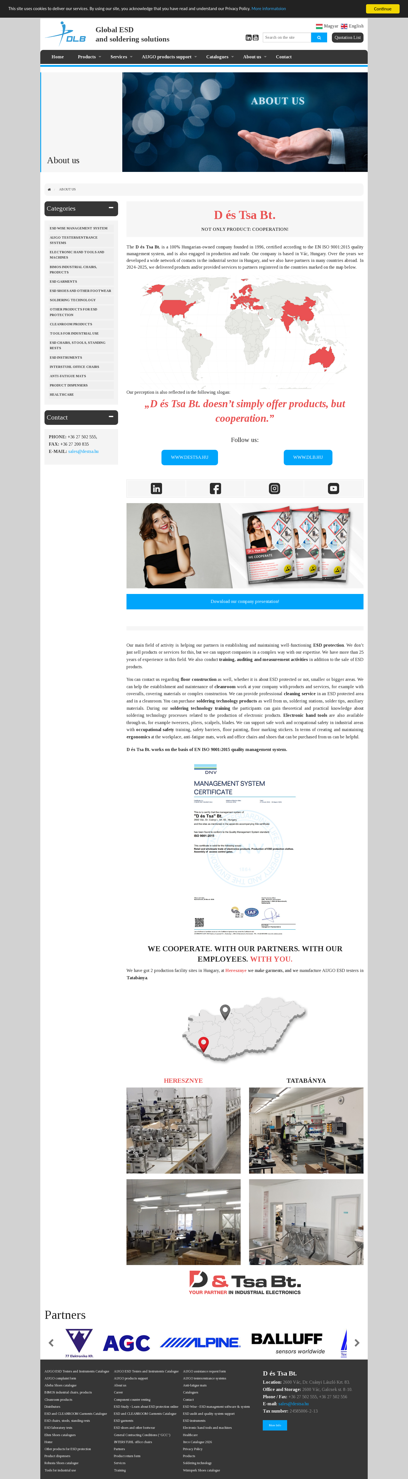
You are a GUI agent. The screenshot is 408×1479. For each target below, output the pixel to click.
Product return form (127, 1456)
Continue (383, 9)
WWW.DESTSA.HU (189, 457)
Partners (119, 1449)
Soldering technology (197, 1463)
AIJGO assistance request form (204, 1371)
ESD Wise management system (78, 228)
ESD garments (123, 1421)
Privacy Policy (193, 1449)
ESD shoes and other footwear (80, 291)
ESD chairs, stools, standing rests (77, 345)
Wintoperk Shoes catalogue (201, 1470)
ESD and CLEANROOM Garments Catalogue (75, 1414)
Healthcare (62, 395)
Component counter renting (132, 1400)
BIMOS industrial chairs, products (73, 269)
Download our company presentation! (245, 601)
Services (119, 56)
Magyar (327, 26)
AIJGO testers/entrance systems (74, 240)
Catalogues (217, 56)
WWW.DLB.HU (308, 457)
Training (120, 1470)
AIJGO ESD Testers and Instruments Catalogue (76, 1371)
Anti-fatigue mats (68, 376)
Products (87, 56)
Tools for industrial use (74, 333)
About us (252, 56)
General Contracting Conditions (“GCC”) (142, 1435)
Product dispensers (69, 385)
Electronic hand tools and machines (77, 254)
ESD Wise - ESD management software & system (216, 1407)
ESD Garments (63, 282)
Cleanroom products (71, 324)
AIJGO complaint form (60, 1378)
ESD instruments (66, 358)
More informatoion (286, 9)
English (352, 26)
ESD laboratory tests (58, 1428)
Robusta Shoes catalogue (61, 1463)
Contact (284, 56)
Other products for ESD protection (73, 312)
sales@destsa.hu (83, 451)
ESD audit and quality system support (209, 1414)
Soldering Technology (73, 300)
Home (57, 56)
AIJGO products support (166, 56)
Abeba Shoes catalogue (60, 1385)
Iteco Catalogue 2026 (197, 1442)
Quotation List (348, 37)
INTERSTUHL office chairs (133, 1442)
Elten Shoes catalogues (60, 1435)
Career (118, 1392)
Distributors (52, 1407)
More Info (275, 1425)
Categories (61, 208)
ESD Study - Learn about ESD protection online (146, 1407)
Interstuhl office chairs (74, 367)
